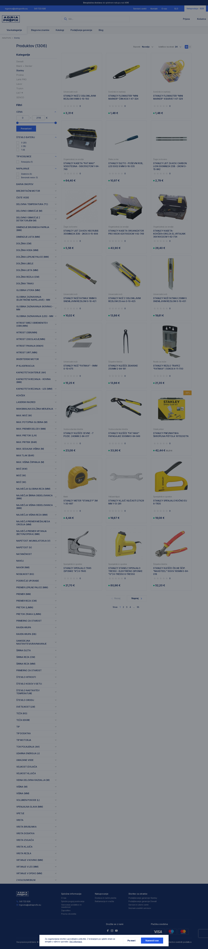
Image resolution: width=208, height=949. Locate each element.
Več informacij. (75, 941)
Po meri (131, 940)
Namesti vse (152, 940)
